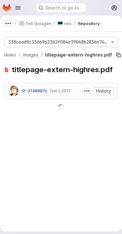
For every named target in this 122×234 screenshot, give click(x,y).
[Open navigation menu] (18, 8)
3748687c (34, 90)
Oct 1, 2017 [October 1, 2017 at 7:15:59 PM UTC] (60, 90)
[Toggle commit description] (87, 91)
